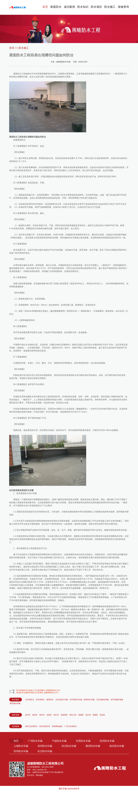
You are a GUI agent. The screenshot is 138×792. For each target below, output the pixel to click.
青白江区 (73, 715)
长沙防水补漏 (72, 751)
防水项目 (95, 7)
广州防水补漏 (37, 741)
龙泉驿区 (64, 715)
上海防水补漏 (21, 746)
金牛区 (27, 715)
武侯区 (49, 715)
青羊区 (42, 715)
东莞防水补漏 (87, 741)
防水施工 (109, 7)
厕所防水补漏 (89, 700)
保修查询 (123, 7)
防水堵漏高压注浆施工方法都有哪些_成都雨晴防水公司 (38, 690)
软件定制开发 (44, 726)
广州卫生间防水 (70, 726)
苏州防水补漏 (47, 751)
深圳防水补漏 (47, 746)
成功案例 (67, 7)
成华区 (35, 715)
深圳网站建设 (57, 726)
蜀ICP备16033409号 (69, 789)
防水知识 (81, 7)
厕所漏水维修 (15, 703)
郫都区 (81, 715)
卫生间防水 (29, 700)
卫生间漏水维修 (102, 700)
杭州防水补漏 (113, 741)
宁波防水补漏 (62, 741)
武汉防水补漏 (72, 746)
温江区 (88, 715)
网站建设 (39, 776)
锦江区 (56, 715)
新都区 (95, 715)
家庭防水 (53, 7)
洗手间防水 (40, 700)
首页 (42, 7)
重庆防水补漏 (98, 746)
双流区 (102, 715)
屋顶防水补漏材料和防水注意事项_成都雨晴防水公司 (37, 693)
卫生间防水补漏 (61, 700)
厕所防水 (50, 700)
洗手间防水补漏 (76, 700)
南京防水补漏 (21, 751)
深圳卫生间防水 (31, 726)
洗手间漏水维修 (117, 700)
